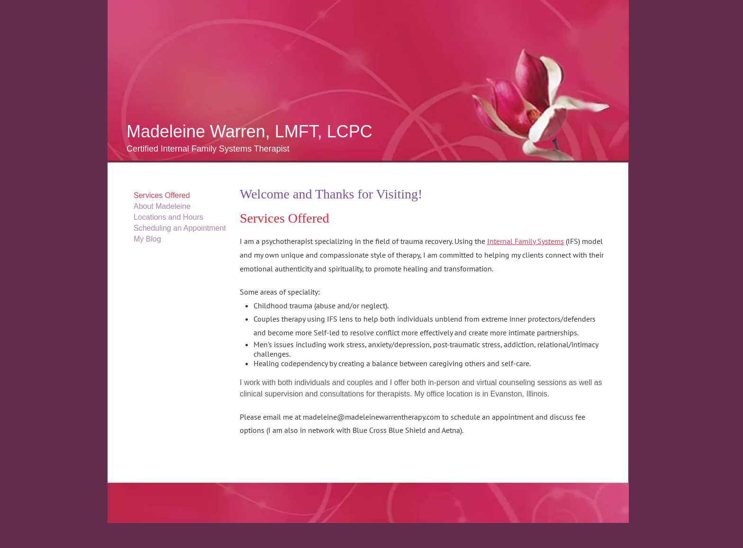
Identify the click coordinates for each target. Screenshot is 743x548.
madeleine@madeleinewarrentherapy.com (371, 417)
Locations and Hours (168, 217)
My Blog (147, 239)
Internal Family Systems (525, 241)
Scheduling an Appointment (180, 228)
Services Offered (162, 195)
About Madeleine (162, 206)
